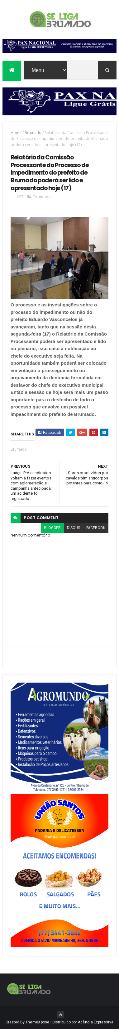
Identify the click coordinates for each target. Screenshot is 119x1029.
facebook (95, 528)
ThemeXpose (38, 1022)
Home (16, 132)
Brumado (33, 132)
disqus (73, 528)
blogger (52, 528)
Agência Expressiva (95, 1022)
